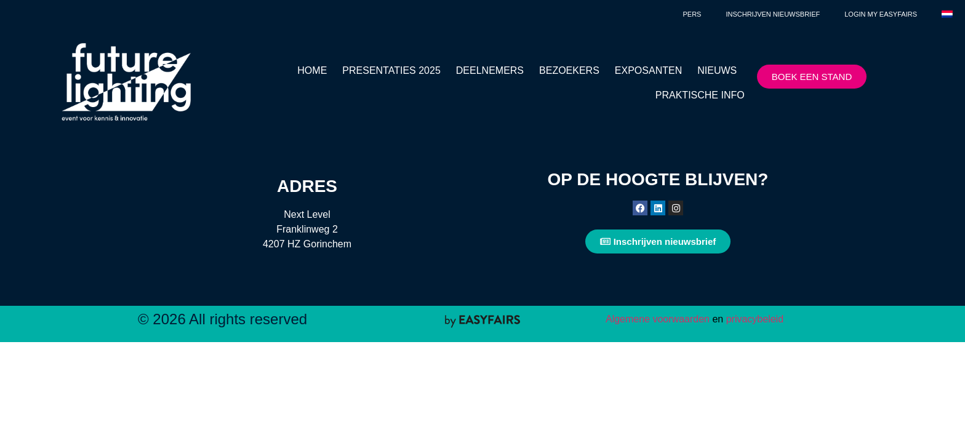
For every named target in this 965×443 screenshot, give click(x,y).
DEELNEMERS (490, 70)
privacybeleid (753, 319)
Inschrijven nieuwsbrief (773, 14)
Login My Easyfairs (880, 14)
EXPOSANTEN (648, 70)
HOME (312, 70)
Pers (692, 14)
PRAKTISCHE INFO (700, 95)
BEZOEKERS (569, 70)
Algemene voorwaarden (658, 319)
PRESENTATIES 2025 (391, 70)
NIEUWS (717, 70)
